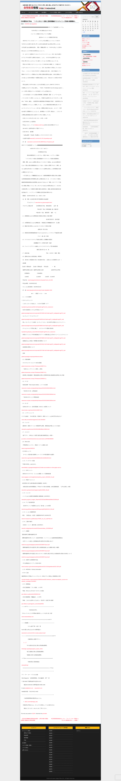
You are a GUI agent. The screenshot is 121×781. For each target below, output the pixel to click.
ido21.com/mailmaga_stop (31, 701)
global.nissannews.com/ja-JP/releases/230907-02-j (34, 372)
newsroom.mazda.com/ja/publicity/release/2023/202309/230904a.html (38, 400)
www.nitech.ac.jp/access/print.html (43, 202)
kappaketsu (34, 24)
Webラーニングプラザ (87, 60)
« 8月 (84, 32)
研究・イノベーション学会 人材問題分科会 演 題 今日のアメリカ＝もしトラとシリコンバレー (91, 94)
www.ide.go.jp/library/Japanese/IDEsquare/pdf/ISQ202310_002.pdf (38, 509)
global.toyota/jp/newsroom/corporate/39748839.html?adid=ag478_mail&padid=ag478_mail (43, 338)
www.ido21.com (38, 688)
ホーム (23, 12)
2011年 (50, 759)
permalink (44, 713)
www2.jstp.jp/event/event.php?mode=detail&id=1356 (39, 290)
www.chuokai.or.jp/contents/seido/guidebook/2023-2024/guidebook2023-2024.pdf (41, 566)
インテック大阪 (85, 42)
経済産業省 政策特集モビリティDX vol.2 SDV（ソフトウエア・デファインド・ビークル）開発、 (91, 86)
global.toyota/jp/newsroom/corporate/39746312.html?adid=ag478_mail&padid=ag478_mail (43, 344)
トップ (24, 642)
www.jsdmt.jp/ (25, 665)
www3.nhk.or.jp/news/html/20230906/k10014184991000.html (36, 458)
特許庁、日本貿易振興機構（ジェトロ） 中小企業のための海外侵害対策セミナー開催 (91, 135)
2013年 (50, 754)
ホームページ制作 (33, 12)
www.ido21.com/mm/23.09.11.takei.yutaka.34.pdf (33, 633)
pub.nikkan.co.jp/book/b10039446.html (31, 594)
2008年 (50, 766)
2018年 (50, 742)
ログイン (79, 730)
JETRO (84, 48)
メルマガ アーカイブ (86, 144)
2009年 (50, 764)
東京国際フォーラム (86, 46)
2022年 (50, 733)
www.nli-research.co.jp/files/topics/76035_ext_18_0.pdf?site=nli (37, 518)
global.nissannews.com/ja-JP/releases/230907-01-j (34, 366)
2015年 (50, 750)
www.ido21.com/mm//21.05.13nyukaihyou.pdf (41, 138)
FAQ (25, 740)
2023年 (33, 713)
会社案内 (44, 12)
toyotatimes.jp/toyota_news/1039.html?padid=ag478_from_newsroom (38, 331)
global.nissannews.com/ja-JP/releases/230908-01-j (34, 378)
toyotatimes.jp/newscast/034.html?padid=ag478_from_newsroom (37, 307)
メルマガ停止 (68, 12)
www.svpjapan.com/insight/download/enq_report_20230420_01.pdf (38, 477)
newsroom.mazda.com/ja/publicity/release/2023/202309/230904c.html (38, 388)
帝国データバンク (86, 63)
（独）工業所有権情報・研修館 (89, 56)
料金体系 (26, 735)
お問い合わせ (79, 12)
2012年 (50, 757)
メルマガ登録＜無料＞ (56, 12)
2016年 (50, 747)
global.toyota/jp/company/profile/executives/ (32, 356)
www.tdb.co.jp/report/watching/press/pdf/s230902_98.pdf (35, 490)
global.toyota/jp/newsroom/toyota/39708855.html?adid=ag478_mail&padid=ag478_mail (43, 325)
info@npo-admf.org (39, 125)
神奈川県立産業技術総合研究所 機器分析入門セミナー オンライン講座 (90, 122)
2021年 (50, 735)
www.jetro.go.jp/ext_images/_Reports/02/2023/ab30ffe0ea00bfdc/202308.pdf (40, 499)
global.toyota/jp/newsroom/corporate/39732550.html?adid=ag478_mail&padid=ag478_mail (43, 313)
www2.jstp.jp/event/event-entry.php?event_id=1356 (40, 280)
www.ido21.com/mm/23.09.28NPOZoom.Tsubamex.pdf (40, 141)
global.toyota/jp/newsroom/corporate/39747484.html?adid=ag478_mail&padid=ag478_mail (43, 350)
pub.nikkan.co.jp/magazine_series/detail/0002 (33, 603)
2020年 (50, 738)
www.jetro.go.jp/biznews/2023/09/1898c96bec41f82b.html (35, 429)
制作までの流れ (27, 733)
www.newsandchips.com (28, 616)
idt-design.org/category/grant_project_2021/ (32, 648)
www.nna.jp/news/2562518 (28, 448)
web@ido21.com (29, 688)
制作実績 (26, 737)
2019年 (50, 740)
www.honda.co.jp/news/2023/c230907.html (32, 410)
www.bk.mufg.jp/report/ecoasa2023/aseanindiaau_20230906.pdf (37, 528)
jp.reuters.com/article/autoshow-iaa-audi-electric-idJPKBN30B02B (37, 438)
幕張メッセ (84, 40)
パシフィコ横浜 (85, 44)
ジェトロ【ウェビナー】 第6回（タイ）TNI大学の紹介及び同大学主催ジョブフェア (90, 109)
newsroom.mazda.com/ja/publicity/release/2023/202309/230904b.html (38, 394)
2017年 (50, 745)
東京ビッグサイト (86, 38)
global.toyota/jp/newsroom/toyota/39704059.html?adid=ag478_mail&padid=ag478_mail (43, 319)
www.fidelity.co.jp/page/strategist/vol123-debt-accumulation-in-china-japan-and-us (41, 467)
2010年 (50, 762)
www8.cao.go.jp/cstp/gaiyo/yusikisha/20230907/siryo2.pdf (35, 550)
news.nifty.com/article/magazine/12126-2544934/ (33, 419)
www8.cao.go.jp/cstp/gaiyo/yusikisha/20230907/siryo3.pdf (35, 557)
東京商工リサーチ (86, 65)
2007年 (50, 769)
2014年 (50, 752)
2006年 (50, 771)
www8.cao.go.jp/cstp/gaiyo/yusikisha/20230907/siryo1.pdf (35, 544)
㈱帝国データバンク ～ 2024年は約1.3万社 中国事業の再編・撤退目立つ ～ (91, 103)
